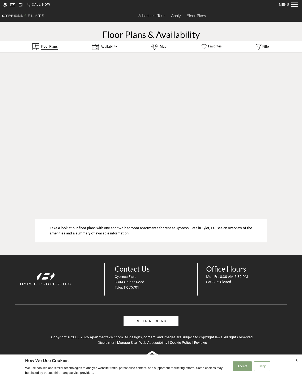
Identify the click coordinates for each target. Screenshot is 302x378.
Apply (176, 15)
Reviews (200, 342)
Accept (242, 366)
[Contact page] (13, 4)
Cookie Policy (180, 342)
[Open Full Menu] (288, 4)
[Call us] (38, 4)
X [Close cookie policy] (297, 360)
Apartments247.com (106, 337)
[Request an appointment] (21, 4)
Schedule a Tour (151, 15)
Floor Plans (196, 15)
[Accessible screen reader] (5, 4)
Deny (262, 366)
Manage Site (127, 342)
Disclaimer (106, 342)
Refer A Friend (151, 321)
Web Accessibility (153, 342)
